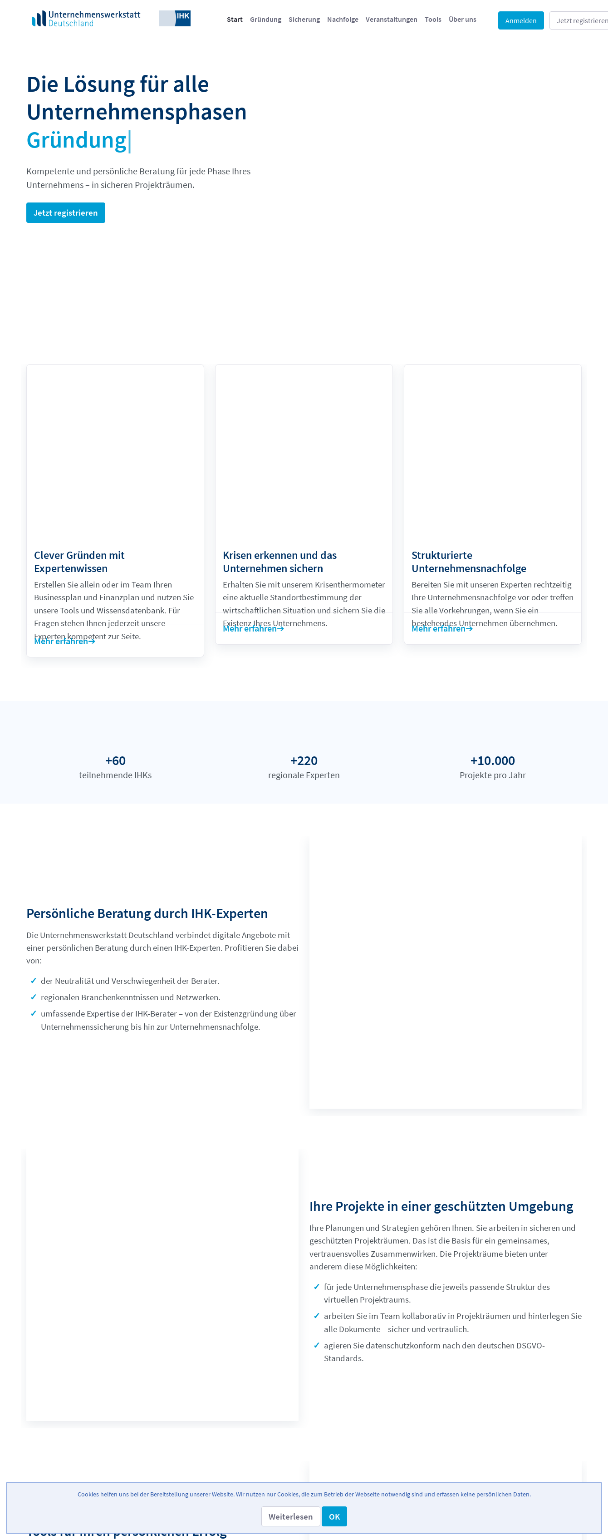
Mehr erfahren (61, 530)
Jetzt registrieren (66, 212)
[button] (290, 1516)
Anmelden (521, 20)
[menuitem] (234, 19)
